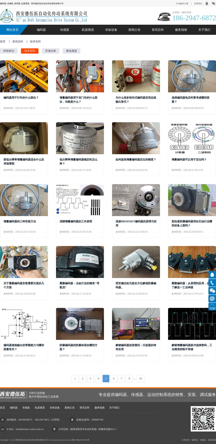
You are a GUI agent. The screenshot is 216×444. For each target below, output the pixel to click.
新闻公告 (134, 29)
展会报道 (71, 50)
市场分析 (50, 50)
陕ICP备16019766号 (80, 440)
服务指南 (181, 29)
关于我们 (204, 29)
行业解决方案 (182, 3)
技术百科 (35, 41)
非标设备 (111, 29)
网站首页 (12, 29)
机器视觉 (88, 29)
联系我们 (198, 3)
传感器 (64, 29)
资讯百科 (158, 29)
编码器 (41, 29)
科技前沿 (8, 50)
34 (140, 378)
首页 (2, 41)
